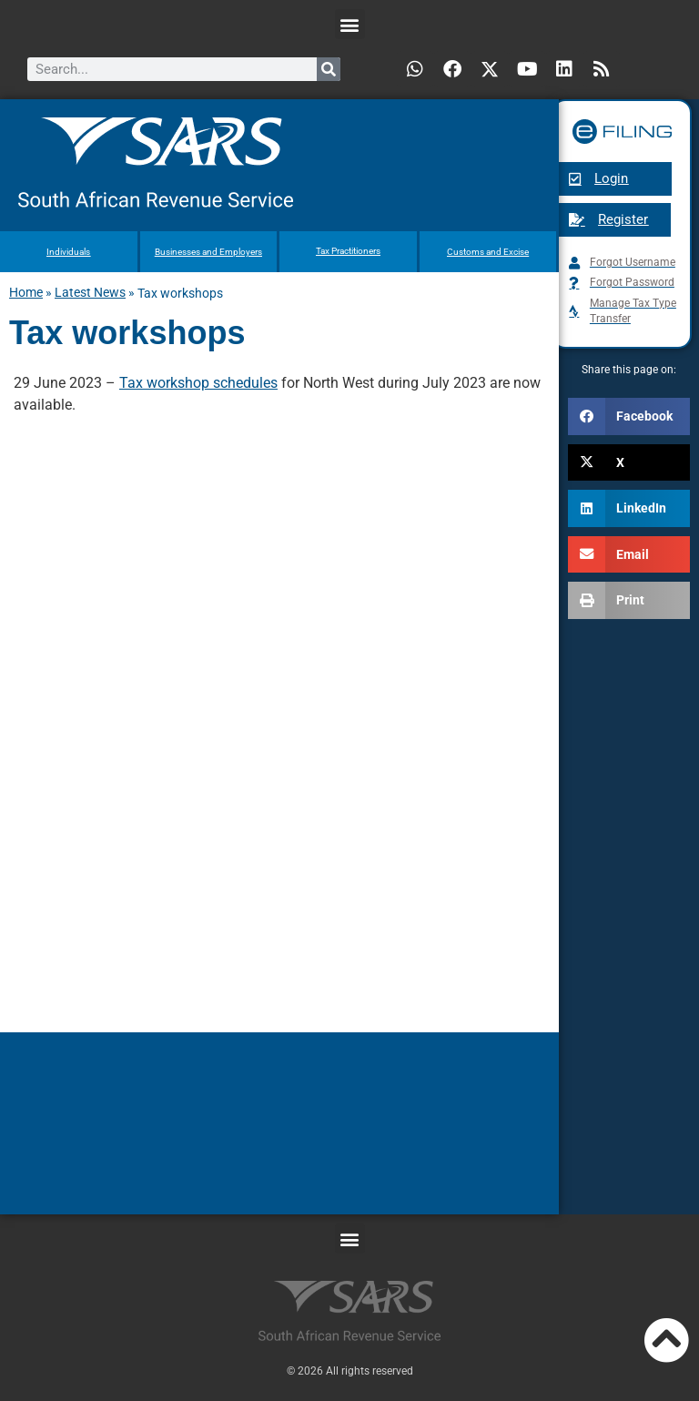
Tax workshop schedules (198, 382)
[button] (350, 24)
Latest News (90, 292)
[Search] (328, 69)
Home (26, 292)
